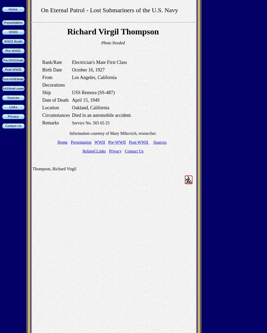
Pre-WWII (117, 142)
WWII (99, 142)
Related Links (94, 151)
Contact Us (134, 151)
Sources (160, 142)
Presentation (81, 142)
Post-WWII (139, 142)
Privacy (115, 151)
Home (62, 142)
